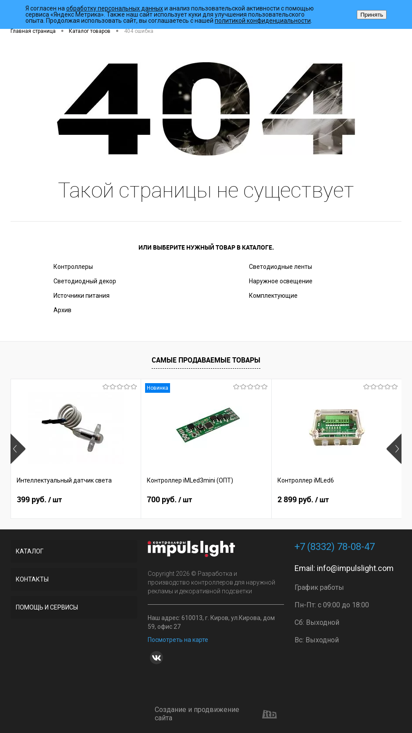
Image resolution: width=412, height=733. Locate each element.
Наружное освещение (281, 281)
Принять (371, 14)
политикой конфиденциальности (263, 20)
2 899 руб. (303, 499)
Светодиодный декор (84, 281)
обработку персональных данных (114, 8)
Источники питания (81, 295)
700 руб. (169, 499)
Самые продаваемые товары (206, 360)
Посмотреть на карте (178, 639)
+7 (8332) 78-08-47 (335, 546)
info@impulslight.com (355, 568)
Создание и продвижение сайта (216, 714)
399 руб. (39, 499)
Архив (62, 310)
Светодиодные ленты (280, 266)
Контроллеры (73, 266)
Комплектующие (273, 295)
